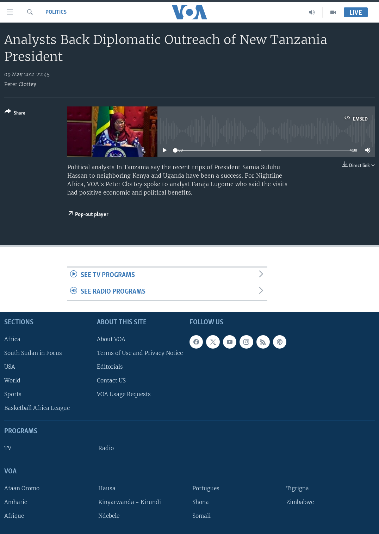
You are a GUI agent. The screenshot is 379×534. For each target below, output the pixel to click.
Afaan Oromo (21, 488)
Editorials (110, 366)
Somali (201, 515)
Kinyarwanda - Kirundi (129, 502)
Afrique (14, 515)
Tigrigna (297, 488)
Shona (200, 502)
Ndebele (108, 515)
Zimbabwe (300, 502)
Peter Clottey (20, 84)
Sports (12, 394)
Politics (56, 12)
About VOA (111, 339)
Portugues (205, 488)
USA (9, 366)
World (12, 380)
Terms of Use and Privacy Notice (140, 353)
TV (7, 448)
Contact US (111, 380)
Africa (12, 339)
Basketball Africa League (37, 408)
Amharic (15, 502)
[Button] (15, 113)
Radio (106, 448)
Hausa (107, 488)
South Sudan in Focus (33, 353)
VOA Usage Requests (124, 394)
